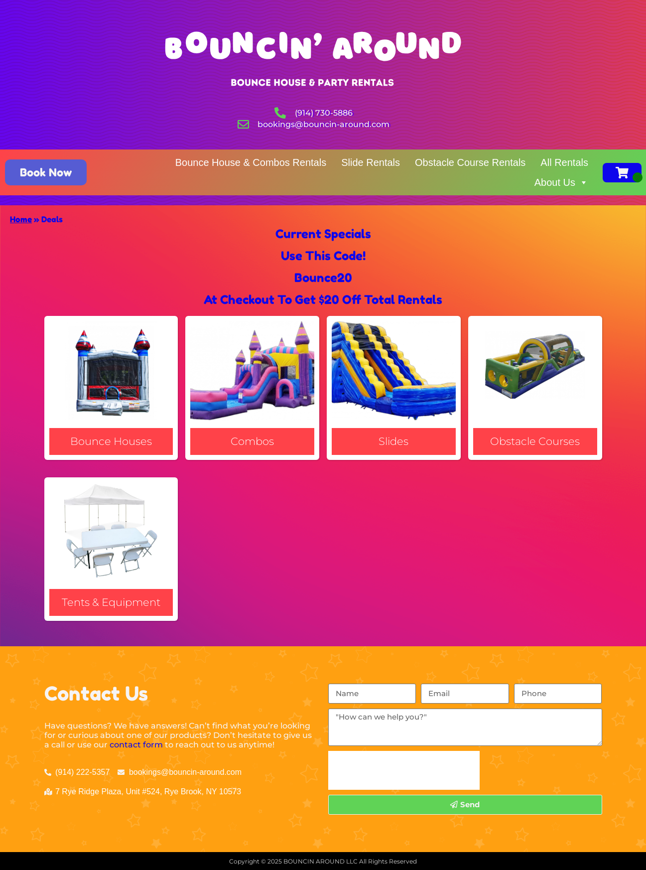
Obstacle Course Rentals (470, 162)
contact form (136, 744)
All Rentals (564, 162)
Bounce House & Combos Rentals (251, 162)
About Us (561, 182)
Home (21, 219)
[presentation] (404, 770)
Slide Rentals (370, 162)
